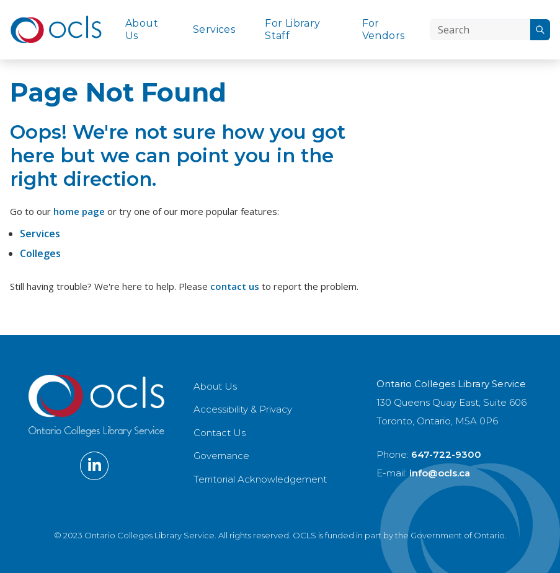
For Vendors (383, 29)
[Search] (480, 29)
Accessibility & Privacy (242, 409)
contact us (234, 286)
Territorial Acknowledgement (260, 479)
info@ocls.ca (439, 473)
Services (214, 29)
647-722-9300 (446, 454)
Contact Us (219, 433)
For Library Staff (292, 29)
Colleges (40, 253)
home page (79, 211)
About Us (141, 29)
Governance (221, 455)
